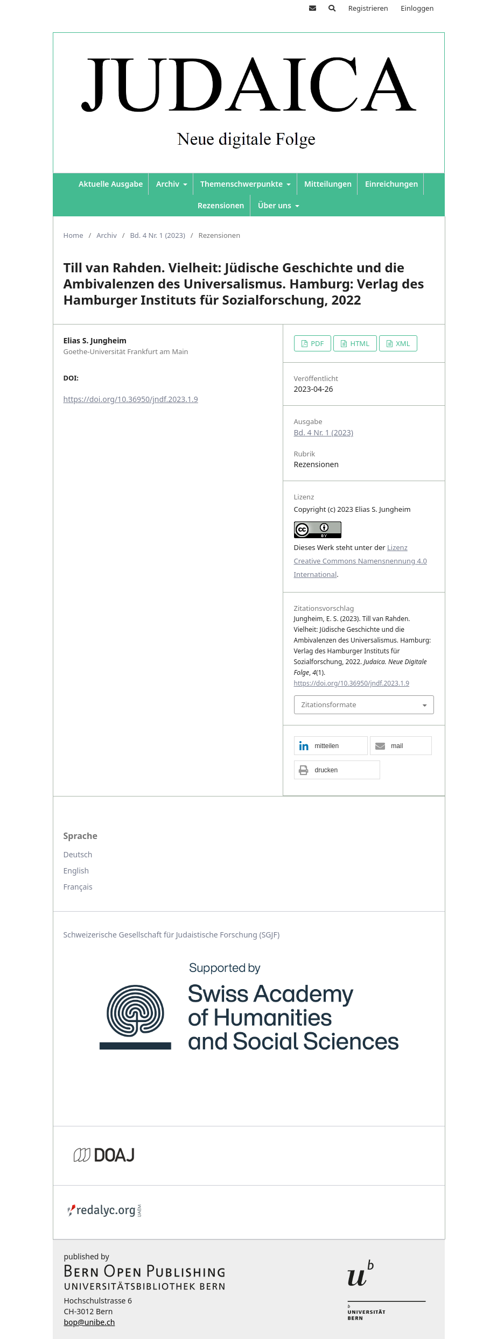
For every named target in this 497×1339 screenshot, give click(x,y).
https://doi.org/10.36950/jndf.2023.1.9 (131, 399)
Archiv (168, 184)
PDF (316, 343)
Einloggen (417, 8)
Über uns (275, 205)
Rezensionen (221, 205)
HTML (358, 343)
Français (78, 887)
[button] (331, 746)
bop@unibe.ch (89, 1322)
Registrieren (368, 8)
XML (402, 343)
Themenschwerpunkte (242, 184)
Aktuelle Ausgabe (111, 184)
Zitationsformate (329, 704)
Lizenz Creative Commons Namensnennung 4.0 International (360, 560)
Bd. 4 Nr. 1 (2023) (157, 235)
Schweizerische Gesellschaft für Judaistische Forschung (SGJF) (172, 934)
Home (73, 235)
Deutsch (78, 854)
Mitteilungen (328, 184)
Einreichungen (391, 184)
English (76, 870)
